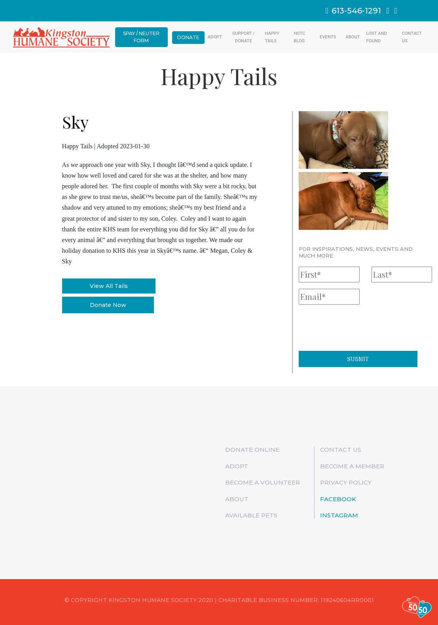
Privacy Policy (346, 482)
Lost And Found (376, 37)
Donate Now (108, 305)
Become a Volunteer (262, 482)
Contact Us (412, 37)
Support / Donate (243, 37)
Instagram (339, 515)
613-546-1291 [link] (353, 10)
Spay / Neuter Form (141, 37)
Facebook (338, 499)
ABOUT (352, 37)
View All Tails (109, 286)
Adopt (215, 37)
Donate (188, 37)
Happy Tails (272, 37)
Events (328, 37)
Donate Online (252, 449)
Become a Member (352, 466)
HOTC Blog (299, 37)
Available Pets (251, 515)
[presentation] (359, 326)
